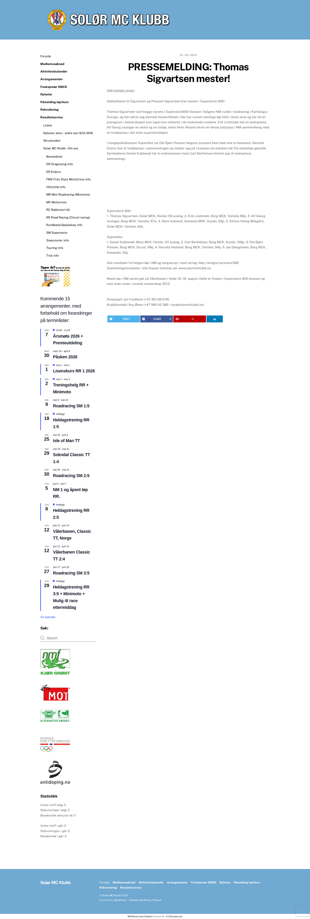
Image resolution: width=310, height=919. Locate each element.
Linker (47, 125)
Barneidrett (54, 156)
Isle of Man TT (66, 440)
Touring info (54, 248)
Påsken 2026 (65, 357)
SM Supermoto (56, 232)
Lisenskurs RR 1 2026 (74, 371)
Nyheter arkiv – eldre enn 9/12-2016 (68, 133)
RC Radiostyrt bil (58, 209)
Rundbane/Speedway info (64, 225)
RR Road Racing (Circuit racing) (68, 217)
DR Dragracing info (59, 164)
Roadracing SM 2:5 (71, 475)
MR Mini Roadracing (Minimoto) (68, 194)
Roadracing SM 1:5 (71, 406)
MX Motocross (56, 202)
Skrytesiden (51, 140)
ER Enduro (53, 171)
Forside (45, 56)
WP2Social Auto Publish (140, 916)
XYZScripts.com (174, 916)
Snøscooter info (57, 240)
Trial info (52, 255)
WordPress (120, 900)
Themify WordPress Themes (145, 900)
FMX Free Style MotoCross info (68, 179)
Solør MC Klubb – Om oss (60, 148)
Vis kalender (48, 617)
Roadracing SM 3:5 (71, 573)
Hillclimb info (55, 187)
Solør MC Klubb (111, 895)
